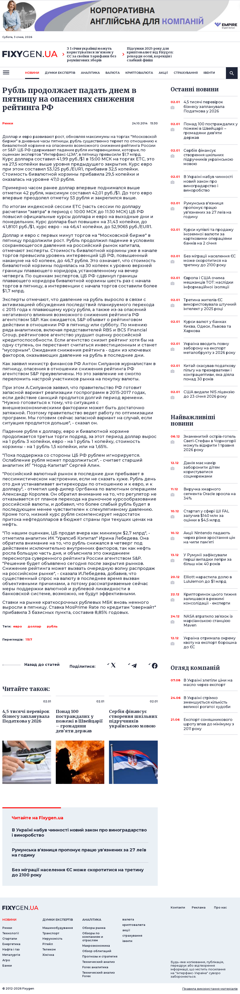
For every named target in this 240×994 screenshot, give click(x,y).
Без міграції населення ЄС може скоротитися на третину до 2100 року (78, 872)
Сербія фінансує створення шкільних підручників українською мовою (208, 157)
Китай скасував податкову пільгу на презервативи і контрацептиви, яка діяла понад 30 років (210, 372)
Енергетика (11, 944)
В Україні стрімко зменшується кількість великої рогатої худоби (207, 702)
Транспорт (50, 933)
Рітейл (47, 944)
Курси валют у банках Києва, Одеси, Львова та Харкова (207, 326)
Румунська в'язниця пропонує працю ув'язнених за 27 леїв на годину (79, 852)
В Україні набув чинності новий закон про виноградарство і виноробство (79, 832)
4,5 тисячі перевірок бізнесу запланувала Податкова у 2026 (204, 106)
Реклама (199, 907)
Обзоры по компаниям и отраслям (92, 936)
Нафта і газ (10, 949)
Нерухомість (52, 938)
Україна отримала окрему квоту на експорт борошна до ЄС (210, 642)
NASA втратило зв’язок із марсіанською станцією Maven (208, 620)
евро (17, 626)
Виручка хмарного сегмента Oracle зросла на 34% (210, 493)
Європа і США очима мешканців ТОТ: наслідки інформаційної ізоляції (208, 282)
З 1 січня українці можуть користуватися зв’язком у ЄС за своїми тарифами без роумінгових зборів (89, 54)
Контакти (178, 907)
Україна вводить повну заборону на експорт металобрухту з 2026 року (209, 348)
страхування (186, 72)
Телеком (49, 949)
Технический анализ (98, 962)
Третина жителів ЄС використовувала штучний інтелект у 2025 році (210, 304)
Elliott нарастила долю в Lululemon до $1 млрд (208, 579)
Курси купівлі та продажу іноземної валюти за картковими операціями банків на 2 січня (208, 236)
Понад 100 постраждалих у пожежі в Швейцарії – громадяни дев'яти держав (211, 131)
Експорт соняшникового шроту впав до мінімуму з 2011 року (209, 724)
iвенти (209, 72)
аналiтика (91, 919)
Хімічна (48, 955)
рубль (52, 626)
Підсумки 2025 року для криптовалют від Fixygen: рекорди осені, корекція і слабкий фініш (147, 54)
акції (163, 72)
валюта (112, 72)
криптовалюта (139, 72)
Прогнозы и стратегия (99, 956)
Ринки (7, 123)
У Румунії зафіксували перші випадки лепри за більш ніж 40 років (208, 559)
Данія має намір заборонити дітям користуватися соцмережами (204, 470)
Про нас (220, 907)
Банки (7, 965)
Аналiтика (90, 72)
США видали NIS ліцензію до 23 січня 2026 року (209, 394)
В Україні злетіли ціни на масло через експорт (208, 682)
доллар (34, 626)
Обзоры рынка (93, 928)
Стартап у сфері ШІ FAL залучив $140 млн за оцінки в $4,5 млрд (206, 515)
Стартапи (9, 938)
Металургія (11, 955)
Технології (10, 933)
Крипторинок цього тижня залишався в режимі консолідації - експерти (210, 598)
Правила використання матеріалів (210, 988)
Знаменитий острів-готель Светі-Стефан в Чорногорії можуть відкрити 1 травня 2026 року (210, 443)
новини (32, 72)
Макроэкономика (96, 945)
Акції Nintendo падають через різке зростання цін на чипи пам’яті (209, 537)
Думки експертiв (60, 72)
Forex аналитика (95, 967)
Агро (6, 960)
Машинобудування (57, 928)
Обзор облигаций (96, 951)
